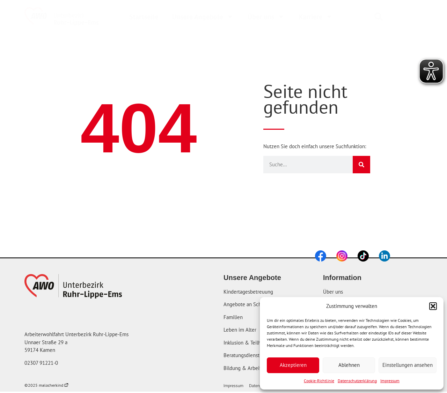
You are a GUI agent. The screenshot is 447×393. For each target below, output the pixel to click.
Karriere (316, 17)
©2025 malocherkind (46, 385)
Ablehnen (349, 365)
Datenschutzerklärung (357, 380)
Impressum (390, 380)
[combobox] (396, 17)
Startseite (143, 16)
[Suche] (361, 164)
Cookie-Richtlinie (319, 380)
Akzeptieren (293, 365)
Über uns (266, 17)
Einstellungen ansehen (407, 365)
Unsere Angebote (203, 17)
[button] (433, 306)
